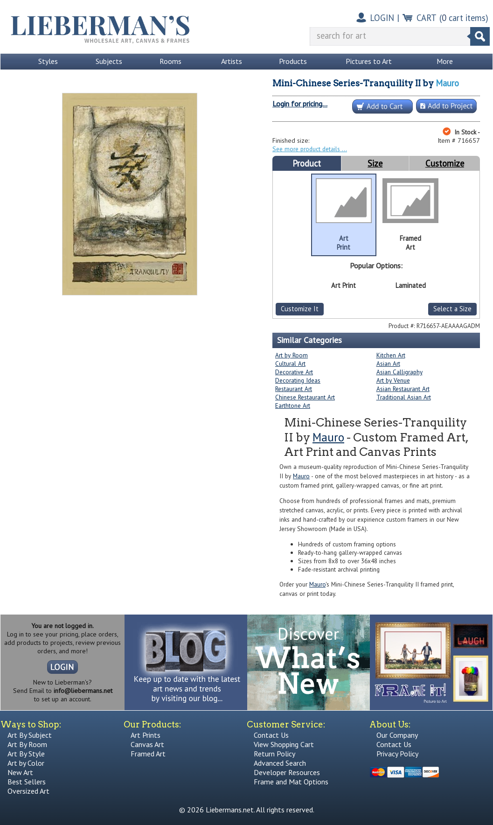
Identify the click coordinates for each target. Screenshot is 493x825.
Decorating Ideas (297, 380)
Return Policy (274, 753)
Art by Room (291, 355)
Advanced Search (280, 763)
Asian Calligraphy (399, 372)
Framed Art (148, 753)
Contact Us (271, 735)
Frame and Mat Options (291, 781)
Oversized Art (28, 791)
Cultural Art (290, 363)
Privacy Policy (397, 753)
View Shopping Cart (284, 744)
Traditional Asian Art (403, 397)
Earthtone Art (292, 405)
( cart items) (463, 17)
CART (427, 17)
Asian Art (388, 363)
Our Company (397, 735)
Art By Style (26, 753)
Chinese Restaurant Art (305, 397)
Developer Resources (287, 772)
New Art (20, 772)
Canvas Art (147, 744)
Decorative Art (294, 372)
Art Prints (145, 735)
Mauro (447, 83)
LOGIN (382, 17)
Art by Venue (393, 380)
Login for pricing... (299, 103)
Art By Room (27, 744)
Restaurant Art (293, 389)
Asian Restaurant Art (403, 389)
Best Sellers (26, 781)
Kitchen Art (390, 355)
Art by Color (25, 763)
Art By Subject (29, 735)
